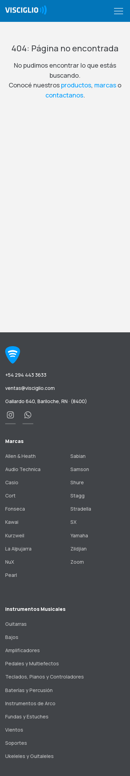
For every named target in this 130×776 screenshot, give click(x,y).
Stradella (80, 508)
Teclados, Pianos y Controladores (44, 676)
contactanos (64, 95)
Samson (79, 469)
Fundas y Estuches (27, 716)
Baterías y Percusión (29, 690)
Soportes (16, 743)
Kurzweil (14, 535)
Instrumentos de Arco (30, 703)
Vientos (14, 729)
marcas (105, 85)
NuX (9, 561)
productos (76, 85)
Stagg (77, 495)
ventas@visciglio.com (30, 388)
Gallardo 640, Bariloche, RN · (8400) (46, 401)
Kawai (11, 522)
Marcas (14, 441)
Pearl (11, 575)
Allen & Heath (20, 456)
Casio (11, 482)
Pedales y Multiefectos (32, 663)
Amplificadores (22, 650)
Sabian (78, 456)
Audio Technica (23, 469)
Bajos (11, 637)
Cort (10, 495)
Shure (77, 482)
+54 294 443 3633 (25, 375)
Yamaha (79, 535)
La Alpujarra (18, 548)
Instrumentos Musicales (35, 609)
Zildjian (78, 548)
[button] (118, 11)
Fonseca (15, 508)
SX (73, 522)
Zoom (77, 561)
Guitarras (16, 624)
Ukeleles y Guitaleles (29, 756)
